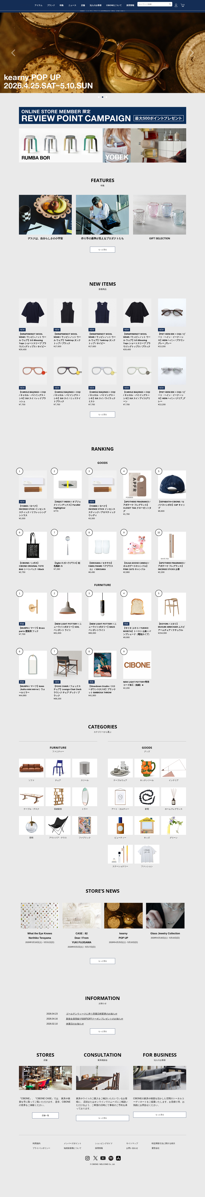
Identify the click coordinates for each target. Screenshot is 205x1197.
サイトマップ (132, 1172)
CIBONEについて (137, 30)
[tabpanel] (102, 74)
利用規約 (36, 1172)
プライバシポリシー (41, 1177)
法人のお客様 (117, 30)
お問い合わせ (132, 1177)
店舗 (102, 30)
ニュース (89, 30)
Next (190, 73)
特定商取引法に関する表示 (163, 1172)
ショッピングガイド (104, 1172)
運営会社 (155, 1177)
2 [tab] (102, 118)
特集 (77, 30)
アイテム (49, 30)
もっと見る (102, 271)
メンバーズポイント (72, 1172)
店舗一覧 (45, 1144)
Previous (14, 73)
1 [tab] (98, 118)
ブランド (64, 30)
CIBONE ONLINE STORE (102, 21)
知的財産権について (72, 1177)
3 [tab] (106, 118)
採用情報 (156, 30)
